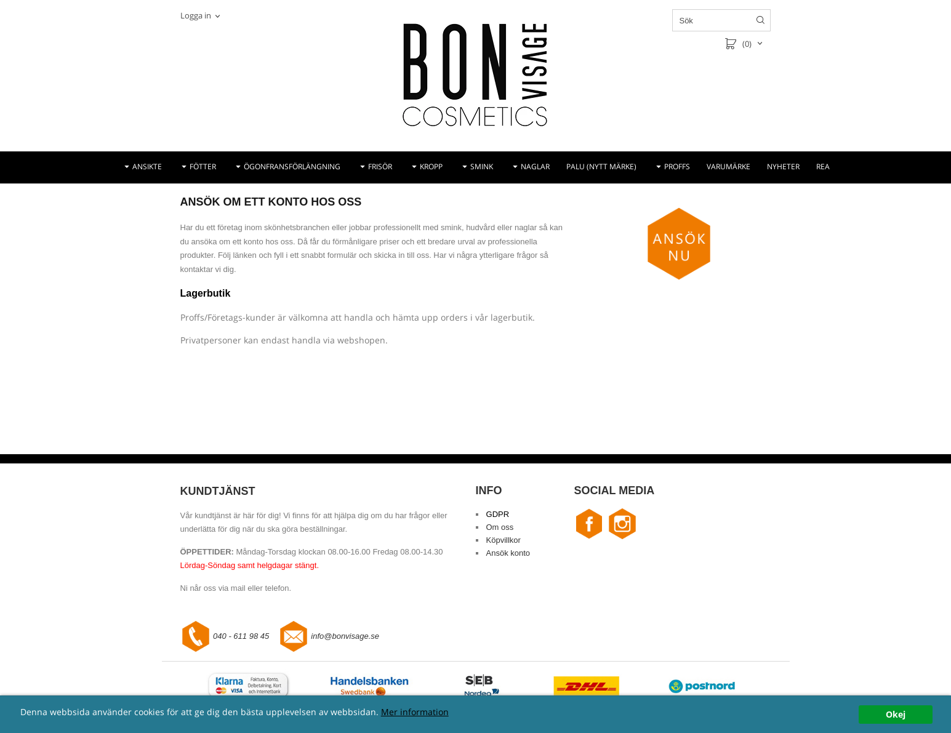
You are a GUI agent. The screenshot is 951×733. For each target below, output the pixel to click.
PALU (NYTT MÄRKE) (601, 166)
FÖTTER (203, 166)
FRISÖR (380, 166)
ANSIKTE (147, 166)
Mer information (415, 712)
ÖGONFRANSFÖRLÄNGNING (292, 166)
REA (823, 166)
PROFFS (677, 166)
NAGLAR (535, 166)
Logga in (195, 15)
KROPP (431, 166)
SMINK (481, 166)
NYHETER (783, 166)
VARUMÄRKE (728, 166)
